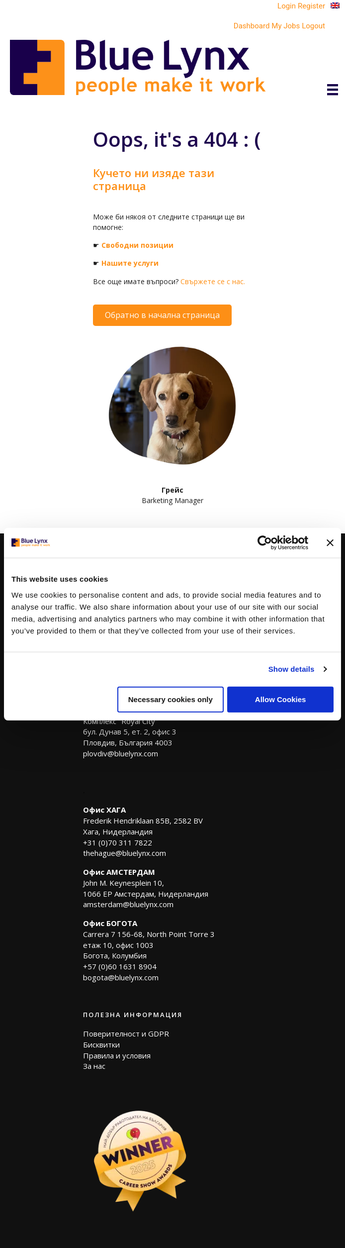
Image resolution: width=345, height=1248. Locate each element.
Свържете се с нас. (212, 281)
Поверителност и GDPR (126, 1034)
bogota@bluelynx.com (121, 977)
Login (286, 5)
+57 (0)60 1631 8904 (120, 966)
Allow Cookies (280, 699)
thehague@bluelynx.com (124, 853)
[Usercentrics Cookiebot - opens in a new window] (264, 542)
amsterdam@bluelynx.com (128, 904)
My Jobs (285, 25)
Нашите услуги (130, 263)
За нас (94, 1066)
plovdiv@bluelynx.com (120, 753)
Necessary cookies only (170, 699)
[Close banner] (330, 542)
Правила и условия (117, 1055)
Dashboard (252, 25)
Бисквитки (101, 1044)
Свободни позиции (137, 245)
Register (311, 5)
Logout (313, 25)
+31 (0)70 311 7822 (117, 842)
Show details (291, 669)
